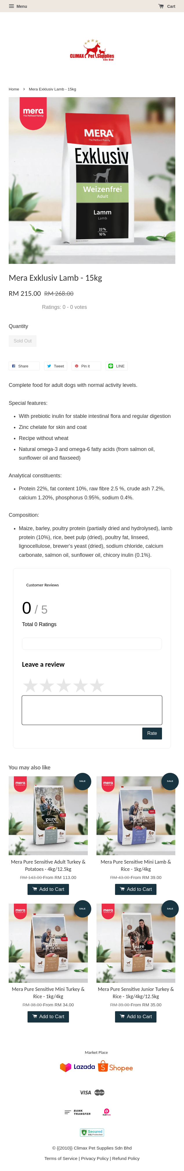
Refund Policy (125, 1158)
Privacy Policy (95, 1158)
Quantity (18, 326)
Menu (18, 6)
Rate (152, 733)
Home (14, 89)
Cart (166, 6)
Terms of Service (60, 1158)
